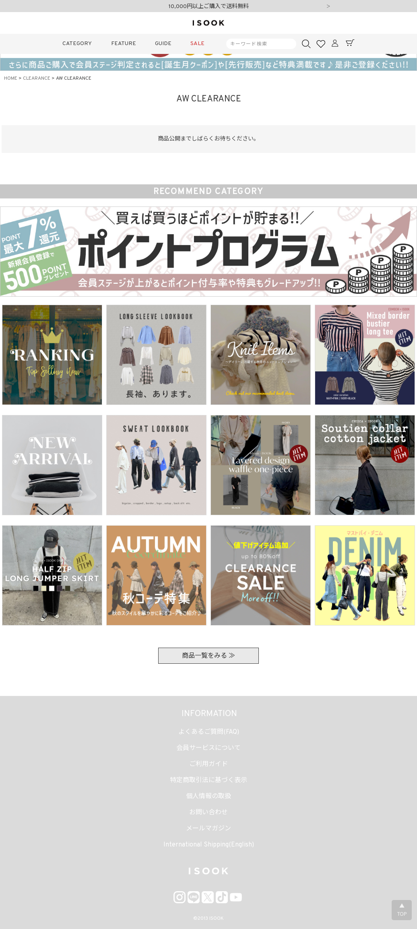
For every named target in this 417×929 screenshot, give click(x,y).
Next (328, 7)
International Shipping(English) (208, 845)
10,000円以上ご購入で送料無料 (209, 6)
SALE (197, 43)
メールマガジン (208, 829)
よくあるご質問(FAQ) (208, 732)
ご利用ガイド (208, 764)
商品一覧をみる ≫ (208, 656)
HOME (10, 78)
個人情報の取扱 (208, 797)
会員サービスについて (208, 748)
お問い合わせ (208, 813)
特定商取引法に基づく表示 (208, 780)
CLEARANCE (36, 78)
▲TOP (402, 910)
